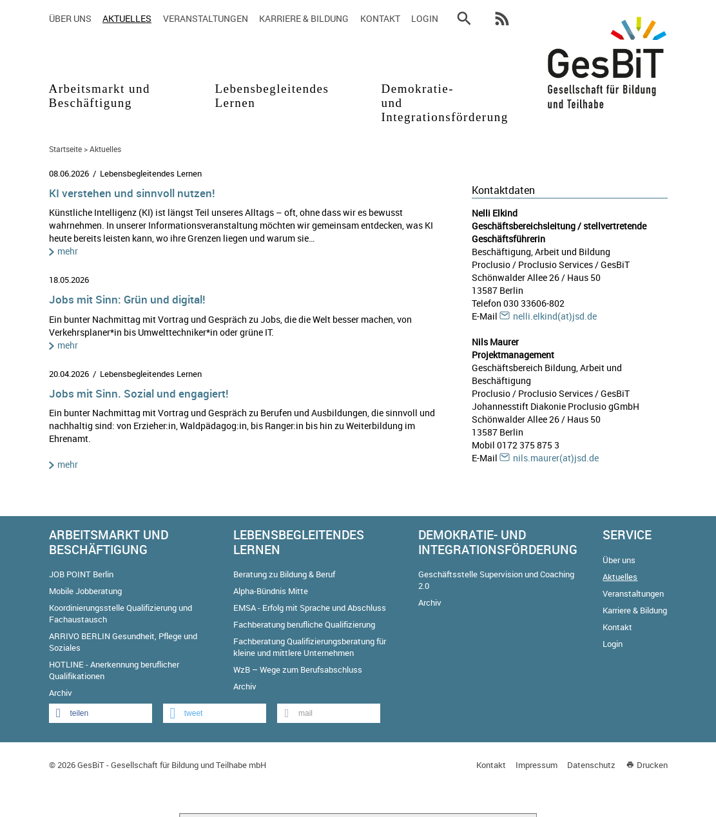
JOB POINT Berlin (81, 574)
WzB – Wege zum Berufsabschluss (297, 669)
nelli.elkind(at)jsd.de (555, 316)
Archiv (60, 692)
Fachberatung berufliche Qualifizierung (304, 624)
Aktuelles (126, 18)
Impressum (536, 765)
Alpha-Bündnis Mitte (270, 591)
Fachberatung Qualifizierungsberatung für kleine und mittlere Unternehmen (309, 646)
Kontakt (380, 18)
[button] (100, 713)
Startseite (65, 149)
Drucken (652, 765)
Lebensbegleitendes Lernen (268, 96)
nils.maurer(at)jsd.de (556, 458)
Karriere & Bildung (304, 18)
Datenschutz (591, 765)
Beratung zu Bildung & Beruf (284, 574)
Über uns (70, 18)
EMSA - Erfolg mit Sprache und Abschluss (309, 607)
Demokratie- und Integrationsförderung (428, 103)
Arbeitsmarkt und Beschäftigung (100, 96)
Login (424, 18)
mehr (67, 251)
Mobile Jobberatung (85, 591)
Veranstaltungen (205, 18)
